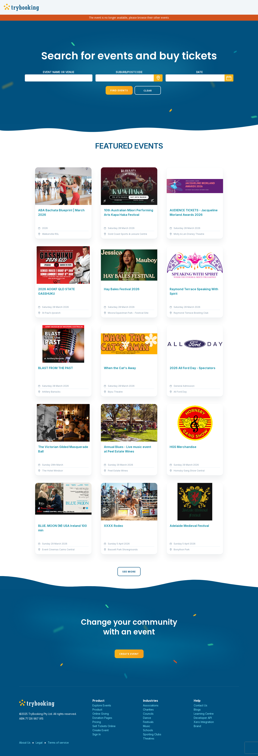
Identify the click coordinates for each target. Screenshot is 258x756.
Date (199, 72)
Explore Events (101, 705)
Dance (147, 717)
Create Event (129, 654)
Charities (148, 709)
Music (146, 726)
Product (97, 709)
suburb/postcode (129, 72)
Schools (148, 730)
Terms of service (58, 742)
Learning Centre (204, 713)
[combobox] (129, 78)
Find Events (114, 90)
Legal (39, 742)
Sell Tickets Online (104, 726)
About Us (24, 742)
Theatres (148, 738)
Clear (143, 90)
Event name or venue (58, 72)
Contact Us (200, 705)
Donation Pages (102, 717)
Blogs (197, 709)
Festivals (148, 722)
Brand (197, 726)
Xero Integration (204, 722)
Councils (148, 713)
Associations (150, 705)
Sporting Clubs (152, 734)
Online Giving (100, 713)
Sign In (96, 734)
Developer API (203, 717)
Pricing (96, 722)
